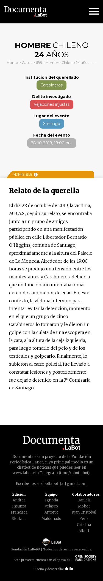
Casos (27, 63)
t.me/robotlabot (74, 473)
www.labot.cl (24, 473)
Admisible (25, 174)
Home (12, 63)
